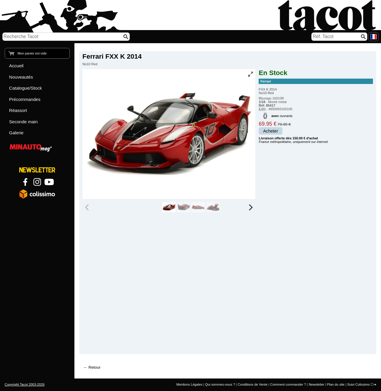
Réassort (18, 110)
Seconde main (23, 121)
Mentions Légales (189, 384)
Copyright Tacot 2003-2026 (25, 384)
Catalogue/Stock (25, 88)
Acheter (270, 131)
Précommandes (24, 99)
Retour (94, 367)
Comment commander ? (288, 384)
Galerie (16, 132)
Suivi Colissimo (358, 384)
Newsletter (316, 384)
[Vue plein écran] (250, 74)
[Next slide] (251, 207)
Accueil (16, 65)
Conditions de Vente (252, 384)
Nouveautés (21, 77)
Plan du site (335, 384)
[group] (169, 207)
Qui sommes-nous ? (220, 384)
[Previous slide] (87, 207)
